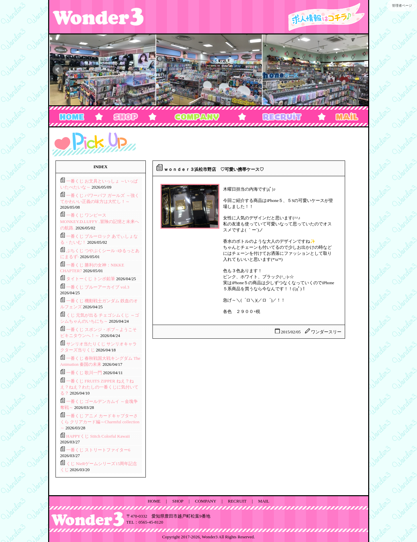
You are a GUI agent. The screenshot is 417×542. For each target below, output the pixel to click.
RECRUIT (237, 501)
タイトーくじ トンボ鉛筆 (91, 278)
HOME (154, 501)
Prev (58, 70)
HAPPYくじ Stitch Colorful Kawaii (98, 436)
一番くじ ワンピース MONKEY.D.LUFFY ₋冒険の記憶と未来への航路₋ (99, 221)
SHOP (177, 501)
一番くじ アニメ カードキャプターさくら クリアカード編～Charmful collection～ (100, 421)
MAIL (263, 501)
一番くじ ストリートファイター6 (98, 449)
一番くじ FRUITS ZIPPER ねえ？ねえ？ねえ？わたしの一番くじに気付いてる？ (99, 387)
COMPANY (205, 501)
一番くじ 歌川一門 (84, 372)
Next (359, 70)
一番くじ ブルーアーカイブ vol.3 (97, 287)
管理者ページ (402, 5)
